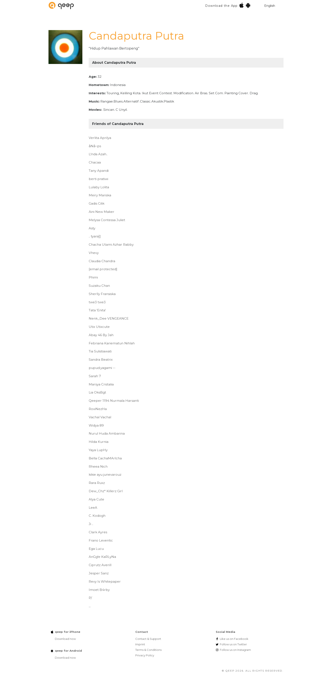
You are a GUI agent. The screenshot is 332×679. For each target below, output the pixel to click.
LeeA (93, 508)
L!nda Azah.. (98, 154)
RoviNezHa (98, 409)
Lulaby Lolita (99, 187)
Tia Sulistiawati (100, 351)
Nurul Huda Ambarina (107, 433)
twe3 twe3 (97, 302)
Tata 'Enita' (97, 310)
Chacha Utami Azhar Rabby (111, 244)
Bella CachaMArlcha (105, 458)
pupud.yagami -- (102, 368)
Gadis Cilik (96, 203)
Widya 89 (96, 425)
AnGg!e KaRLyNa (102, 557)
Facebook (234, 638)
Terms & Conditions (148, 649)
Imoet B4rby (99, 590)
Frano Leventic (101, 540)
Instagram (235, 649)
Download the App (228, 5)
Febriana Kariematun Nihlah (112, 343)
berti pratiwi (98, 179)
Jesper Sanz (99, 573)
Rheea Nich (98, 466)
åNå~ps (95, 146)
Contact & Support (148, 638)
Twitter (233, 644)
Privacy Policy (144, 655)
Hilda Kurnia (98, 442)
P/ (90, 598)
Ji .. (91, 524)
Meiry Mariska (100, 195)
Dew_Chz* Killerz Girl (106, 491)
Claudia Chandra (102, 261)
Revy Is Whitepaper (105, 581)
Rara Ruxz (97, 483)
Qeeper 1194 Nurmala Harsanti (114, 401)
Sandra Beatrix (101, 360)
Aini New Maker (101, 212)
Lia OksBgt (97, 392)
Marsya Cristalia (101, 384)
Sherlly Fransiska (102, 294)
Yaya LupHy (98, 450)
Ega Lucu (96, 549)
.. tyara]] (95, 236)
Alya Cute (96, 499)
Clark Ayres (98, 532)
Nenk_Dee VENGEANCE (109, 318)
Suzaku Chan (99, 286)
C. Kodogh (97, 516)
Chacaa (95, 162)
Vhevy (94, 253)
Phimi (93, 277)
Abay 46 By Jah (101, 335)
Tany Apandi (99, 171)
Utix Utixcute (99, 327)
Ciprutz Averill (100, 565)
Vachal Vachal (100, 417)
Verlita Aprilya (100, 138)
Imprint (140, 644)
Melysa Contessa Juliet (107, 220)
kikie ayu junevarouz (105, 475)
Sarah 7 (95, 376)
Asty (92, 228)
